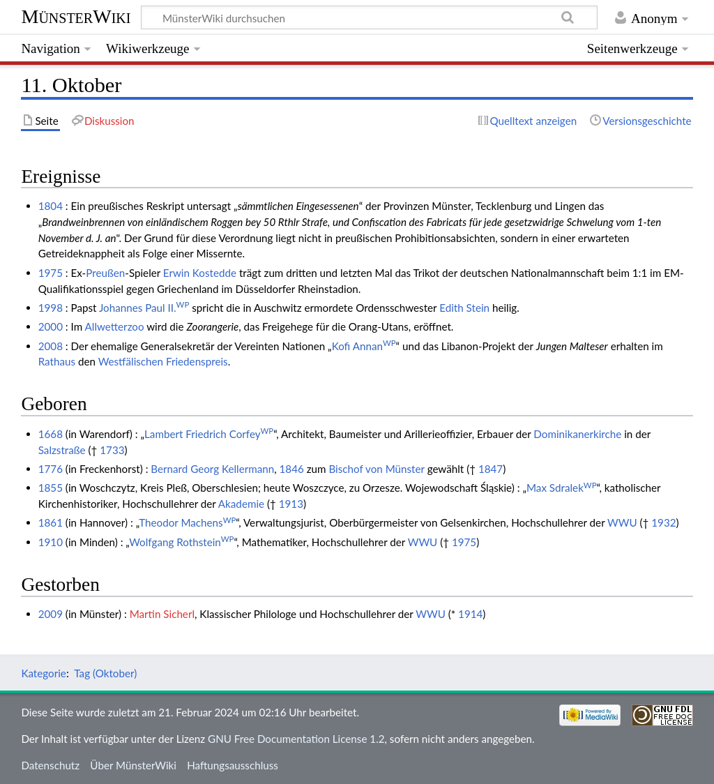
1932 (663, 522)
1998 (50, 307)
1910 (50, 542)
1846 (292, 468)
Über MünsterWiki (133, 765)
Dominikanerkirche (577, 434)
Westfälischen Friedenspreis (163, 361)
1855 (50, 487)
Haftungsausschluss (232, 765)
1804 (50, 205)
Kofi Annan (364, 346)
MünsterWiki (75, 16)
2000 (50, 326)
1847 (490, 468)
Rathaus (56, 361)
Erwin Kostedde (199, 272)
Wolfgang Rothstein (181, 542)
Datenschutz (50, 765)
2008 (50, 346)
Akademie (241, 503)
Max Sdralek (561, 487)
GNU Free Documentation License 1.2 (296, 738)
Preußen (105, 272)
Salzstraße (62, 450)
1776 (50, 468)
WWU (622, 522)
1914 (470, 614)
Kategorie (43, 673)
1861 (50, 522)
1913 (291, 503)
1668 (50, 434)
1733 (112, 450)
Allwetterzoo (114, 326)
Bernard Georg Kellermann (212, 468)
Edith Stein (464, 307)
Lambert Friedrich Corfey (208, 434)
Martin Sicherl (162, 614)
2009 (50, 614)
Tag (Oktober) (105, 673)
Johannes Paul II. (144, 307)
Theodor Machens (187, 522)
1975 (50, 272)
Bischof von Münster (376, 468)
